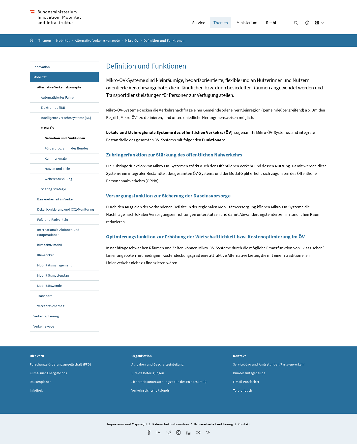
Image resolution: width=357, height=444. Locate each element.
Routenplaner (40, 381)
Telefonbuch (242, 390)
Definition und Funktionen (72, 137)
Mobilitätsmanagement (54, 265)
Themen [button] (220, 22)
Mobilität (63, 40)
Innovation (41, 67)
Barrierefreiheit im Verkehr (56, 199)
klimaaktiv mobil (49, 245)
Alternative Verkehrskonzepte (98, 40)
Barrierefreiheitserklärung (213, 424)
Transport (44, 296)
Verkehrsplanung (46, 316)
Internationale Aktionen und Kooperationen (58, 232)
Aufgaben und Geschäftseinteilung (157, 364)
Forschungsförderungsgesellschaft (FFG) (60, 364)
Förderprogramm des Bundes (66, 148)
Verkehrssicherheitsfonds (150, 390)
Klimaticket (45, 255)
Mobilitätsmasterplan (53, 275)
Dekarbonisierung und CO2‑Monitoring (65, 209)
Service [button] (198, 22)
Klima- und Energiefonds (48, 373)
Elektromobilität (53, 107)
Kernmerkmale (56, 158)
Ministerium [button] (247, 22)
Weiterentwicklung (58, 179)
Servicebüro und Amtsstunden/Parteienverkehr (269, 364)
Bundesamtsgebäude (249, 373)
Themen (45, 40)
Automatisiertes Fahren (58, 97)
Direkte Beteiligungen (147, 373)
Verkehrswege (43, 326)
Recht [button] (271, 22)
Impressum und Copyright (127, 424)
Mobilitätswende (49, 285)
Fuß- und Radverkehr (52, 219)
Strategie (53, 189)
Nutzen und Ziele (57, 168)
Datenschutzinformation (170, 424)
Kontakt (244, 424)
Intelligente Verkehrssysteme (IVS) (66, 117)
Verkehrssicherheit (50, 306)
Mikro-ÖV (132, 40)
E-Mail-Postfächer (246, 381)
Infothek (36, 390)
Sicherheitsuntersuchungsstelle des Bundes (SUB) (169, 381)
